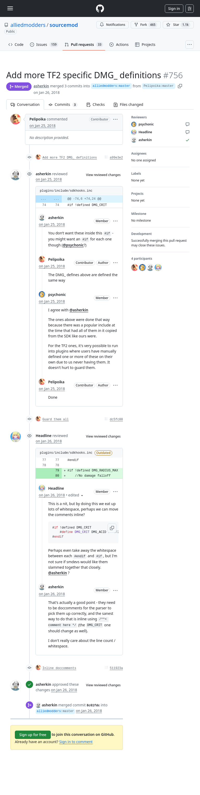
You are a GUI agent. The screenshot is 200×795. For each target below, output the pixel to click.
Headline (44, 435)
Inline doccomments (59, 668)
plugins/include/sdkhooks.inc (66, 191)
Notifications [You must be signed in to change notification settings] (112, 24)
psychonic (57, 294)
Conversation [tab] (25, 104)
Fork (145, 24)
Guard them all (55, 419)
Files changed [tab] (128, 104)
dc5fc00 (116, 419)
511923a (116, 668)
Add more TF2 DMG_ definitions (69, 158)
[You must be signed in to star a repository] (178, 24)
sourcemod (63, 24)
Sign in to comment (75, 741)
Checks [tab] (95, 104)
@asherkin (79, 309)
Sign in (174, 8)
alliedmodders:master (111, 86)
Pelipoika (37, 119)
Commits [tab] (65, 104)
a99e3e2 (116, 158)
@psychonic (73, 244)
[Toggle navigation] (10, 8)
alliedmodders (28, 24)
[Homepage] (100, 8)
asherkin (41, 85)
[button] (115, 119)
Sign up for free (32, 734)
